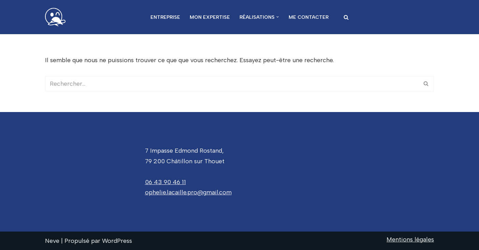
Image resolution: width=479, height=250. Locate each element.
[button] (277, 17)
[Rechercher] (346, 17)
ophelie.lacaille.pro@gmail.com (188, 192)
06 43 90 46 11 (165, 182)
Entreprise (165, 17)
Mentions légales (410, 239)
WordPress (117, 241)
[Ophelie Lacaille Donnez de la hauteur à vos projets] (57, 17)
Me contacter (309, 17)
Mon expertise (210, 17)
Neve (52, 241)
